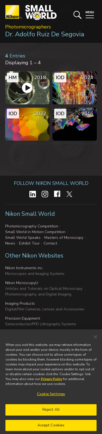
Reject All (51, 412)
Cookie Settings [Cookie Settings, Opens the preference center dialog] (51, 397)
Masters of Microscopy (63, 237)
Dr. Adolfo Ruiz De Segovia (44, 34)
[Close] (95, 340)
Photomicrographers (28, 27)
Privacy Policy (51, 382)
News (10, 243)
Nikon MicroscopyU (21, 282)
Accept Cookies (51, 428)
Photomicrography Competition (31, 226)
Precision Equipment (22, 318)
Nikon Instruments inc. (24, 268)
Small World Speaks (23, 237)
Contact (50, 243)
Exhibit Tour (29, 243)
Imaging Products (20, 303)
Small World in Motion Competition (35, 231)
